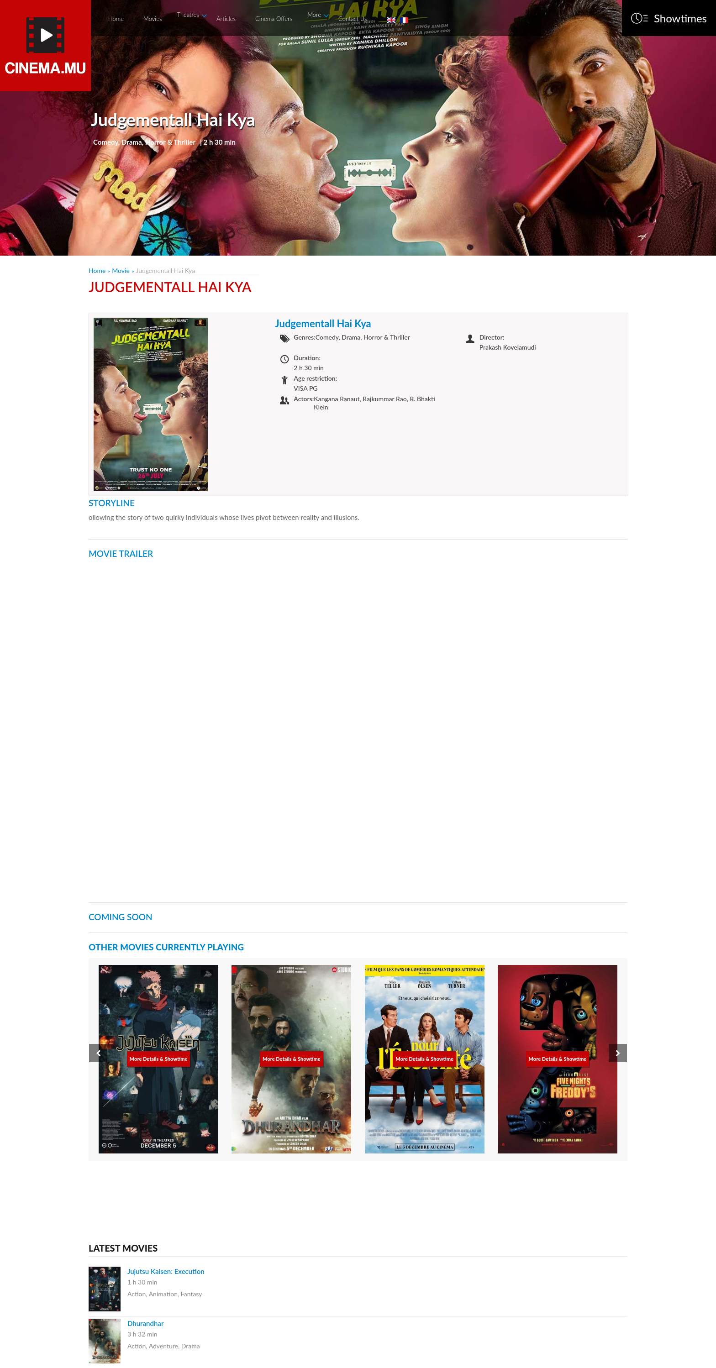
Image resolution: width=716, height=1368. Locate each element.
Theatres (188, 14)
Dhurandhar (145, 1323)
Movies (152, 18)
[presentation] (98, 1053)
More (314, 14)
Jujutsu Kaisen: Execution (166, 1271)
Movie (121, 270)
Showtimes (680, 18)
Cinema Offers (273, 18)
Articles (226, 18)
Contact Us (352, 18)
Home (116, 18)
